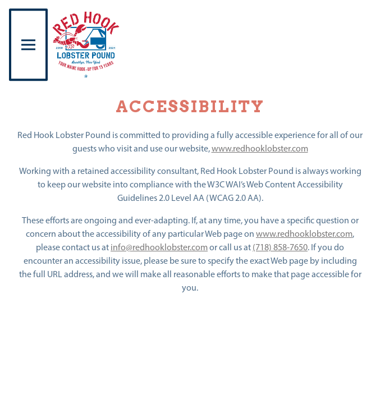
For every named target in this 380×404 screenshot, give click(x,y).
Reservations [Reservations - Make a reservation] (190, 389)
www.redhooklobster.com (260, 148)
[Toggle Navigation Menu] (28, 44)
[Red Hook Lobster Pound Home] (86, 44)
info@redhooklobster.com (159, 247)
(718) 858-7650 (280, 247)
